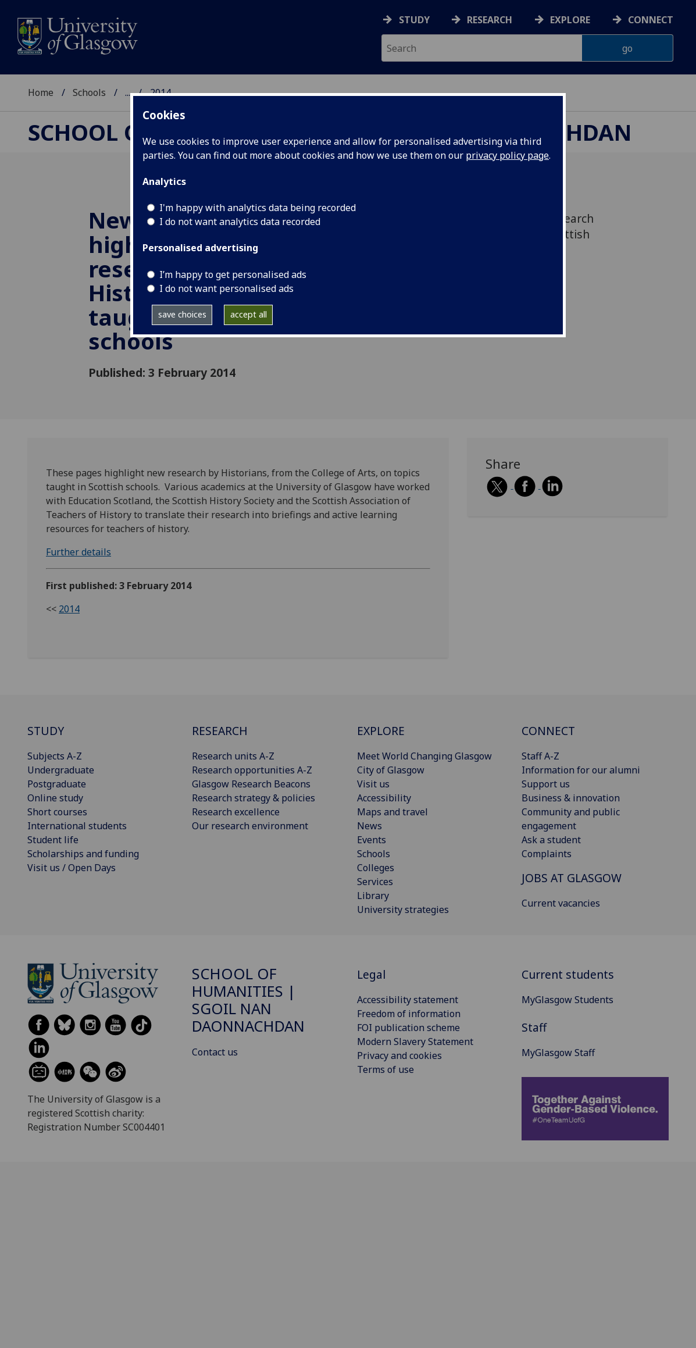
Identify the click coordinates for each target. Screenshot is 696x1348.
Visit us (373, 784)
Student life (52, 839)
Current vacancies (561, 903)
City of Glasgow (390, 770)
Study (414, 19)
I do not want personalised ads (226, 288)
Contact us (215, 1052)
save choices (182, 314)
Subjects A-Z (54, 756)
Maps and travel (392, 811)
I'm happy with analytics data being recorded (257, 207)
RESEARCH (220, 731)
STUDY (45, 731)
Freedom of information (409, 1013)
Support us (546, 784)
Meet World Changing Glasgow (424, 756)
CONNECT (548, 731)
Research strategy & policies (253, 797)
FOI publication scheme (408, 1027)
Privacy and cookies (399, 1055)
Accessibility (384, 797)
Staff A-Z (540, 756)
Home (40, 92)
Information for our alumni (581, 770)
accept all (248, 314)
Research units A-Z (233, 756)
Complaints (547, 853)
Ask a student (551, 839)
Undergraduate (60, 770)
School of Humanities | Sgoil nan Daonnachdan (248, 1000)
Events (371, 839)
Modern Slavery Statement (415, 1041)
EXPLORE (381, 731)
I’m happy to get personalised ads (232, 274)
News (369, 825)
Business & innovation (571, 797)
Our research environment (250, 825)
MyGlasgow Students (567, 999)
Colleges (375, 867)
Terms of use (385, 1069)
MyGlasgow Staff (558, 1052)
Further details (78, 551)
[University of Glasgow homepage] (76, 34)
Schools (89, 92)
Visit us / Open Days (71, 867)
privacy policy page (507, 155)
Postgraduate (56, 784)
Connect (650, 19)
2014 (69, 608)
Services (375, 881)
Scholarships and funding (83, 853)
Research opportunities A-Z (252, 770)
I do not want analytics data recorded (239, 221)
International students (77, 825)
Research (489, 19)
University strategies (403, 909)
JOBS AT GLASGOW (572, 878)
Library (373, 895)
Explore (570, 19)
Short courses (57, 811)
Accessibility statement (407, 999)
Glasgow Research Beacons (251, 784)
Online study (55, 797)
